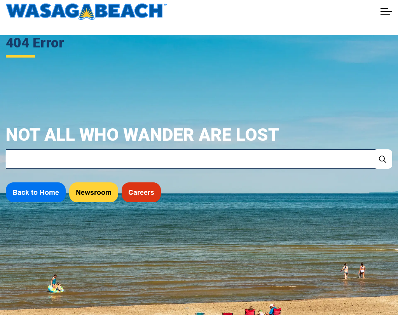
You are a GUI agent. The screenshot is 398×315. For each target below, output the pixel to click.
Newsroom (93, 192)
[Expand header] (386, 11)
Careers (141, 192)
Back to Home (36, 192)
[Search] (382, 159)
